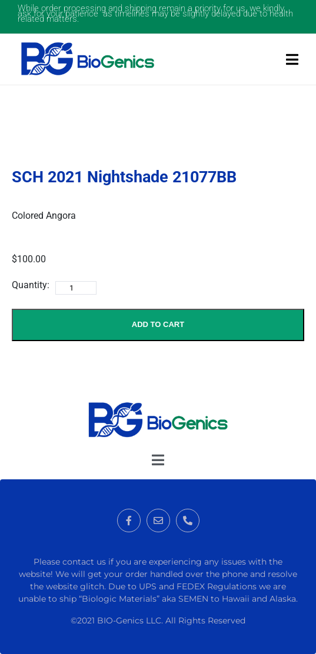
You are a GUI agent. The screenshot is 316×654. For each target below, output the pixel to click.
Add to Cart (158, 324)
